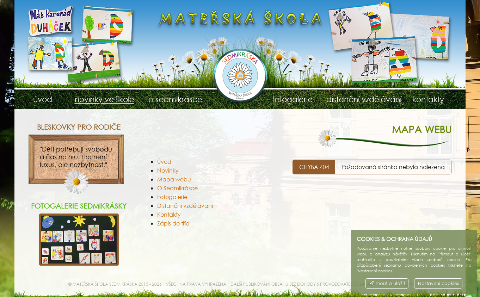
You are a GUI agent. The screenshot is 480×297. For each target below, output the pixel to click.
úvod (42, 99)
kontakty (428, 99)
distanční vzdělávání (360, 99)
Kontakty (169, 214)
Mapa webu (174, 179)
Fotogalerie (172, 196)
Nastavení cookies (438, 283)
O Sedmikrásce (177, 188)
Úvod (164, 161)
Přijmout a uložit (387, 283)
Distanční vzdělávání (185, 205)
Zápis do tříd (173, 223)
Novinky (168, 170)
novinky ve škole (104, 99)
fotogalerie (292, 99)
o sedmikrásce (175, 99)
